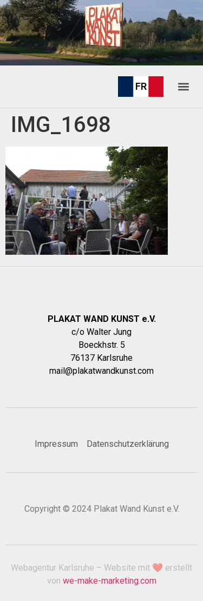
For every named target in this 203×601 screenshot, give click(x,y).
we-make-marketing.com (109, 581)
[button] (183, 86)
